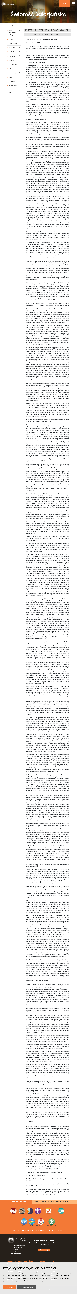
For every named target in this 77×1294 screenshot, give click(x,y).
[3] (50, 421)
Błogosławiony (13, 43)
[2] (45, 119)
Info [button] (52, 1261)
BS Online (41, 1231)
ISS (47, 1231)
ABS (52, 1231)
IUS (57, 1231)
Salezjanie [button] (11, 1261)
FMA (61, 1231)
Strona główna (11, 25)
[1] (41, 116)
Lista (10, 77)
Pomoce (44, 25)
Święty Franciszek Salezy (12, 33)
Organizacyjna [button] (24, 1261)
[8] (37, 866)
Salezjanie (21, 25)
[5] (56, 659)
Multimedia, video (12, 91)
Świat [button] (31, 1261)
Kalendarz (12, 69)
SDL (19, 1231)
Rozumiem (9, 1287)
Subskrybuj (44, 1250)
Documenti (13, 64)
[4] (34, 533)
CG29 (64, 3)
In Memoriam (13, 86)
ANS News (12, 81)
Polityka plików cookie (26, 1287)
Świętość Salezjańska (33, 25)
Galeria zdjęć (13, 73)
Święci (11, 39)
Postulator (12, 56)
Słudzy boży (12, 52)
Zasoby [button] (43, 1261)
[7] (35, 861)
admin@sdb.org (16, 1253)
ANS (14, 1231)
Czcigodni (12, 48)
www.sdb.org (52, 1193)
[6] (44, 683)
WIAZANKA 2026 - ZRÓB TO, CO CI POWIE (52, 1202)
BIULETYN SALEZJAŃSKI (29, 1231)
